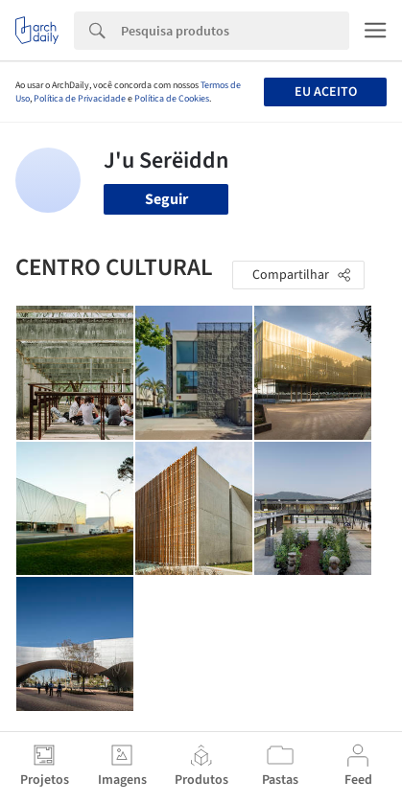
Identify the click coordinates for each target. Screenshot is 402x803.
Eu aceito (326, 92)
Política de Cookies (171, 98)
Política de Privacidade (80, 98)
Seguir (166, 199)
